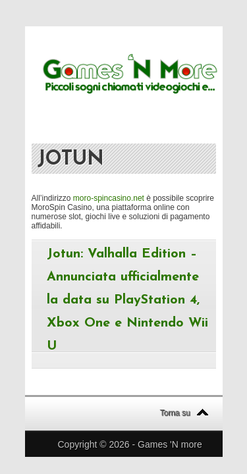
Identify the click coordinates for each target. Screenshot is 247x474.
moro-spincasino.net (108, 198)
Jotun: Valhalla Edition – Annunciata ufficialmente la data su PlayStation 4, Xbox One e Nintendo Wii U (127, 300)
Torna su (175, 412)
